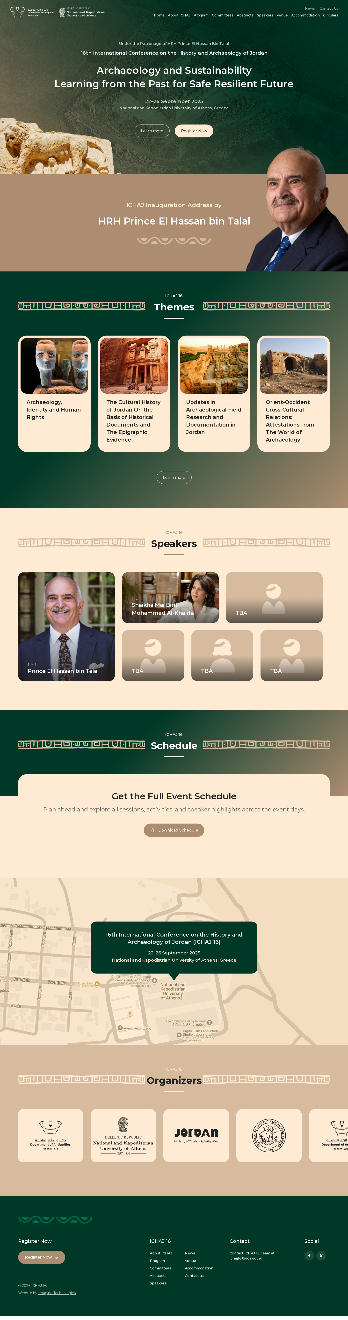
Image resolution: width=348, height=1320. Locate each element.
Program (201, 15)
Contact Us (328, 8)
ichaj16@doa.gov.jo (246, 1262)
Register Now (194, 131)
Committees (222, 15)
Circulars (330, 15)
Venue (282, 15)
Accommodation (305, 15)
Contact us (194, 1280)
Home (159, 15)
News (310, 8)
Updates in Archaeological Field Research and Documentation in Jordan (212, 416)
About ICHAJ (179, 15)
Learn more (152, 131)
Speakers (265, 15)
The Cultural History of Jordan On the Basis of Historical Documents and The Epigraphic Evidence (130, 424)
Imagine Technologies (57, 1297)
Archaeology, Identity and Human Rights (47, 409)
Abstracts (245, 15)
